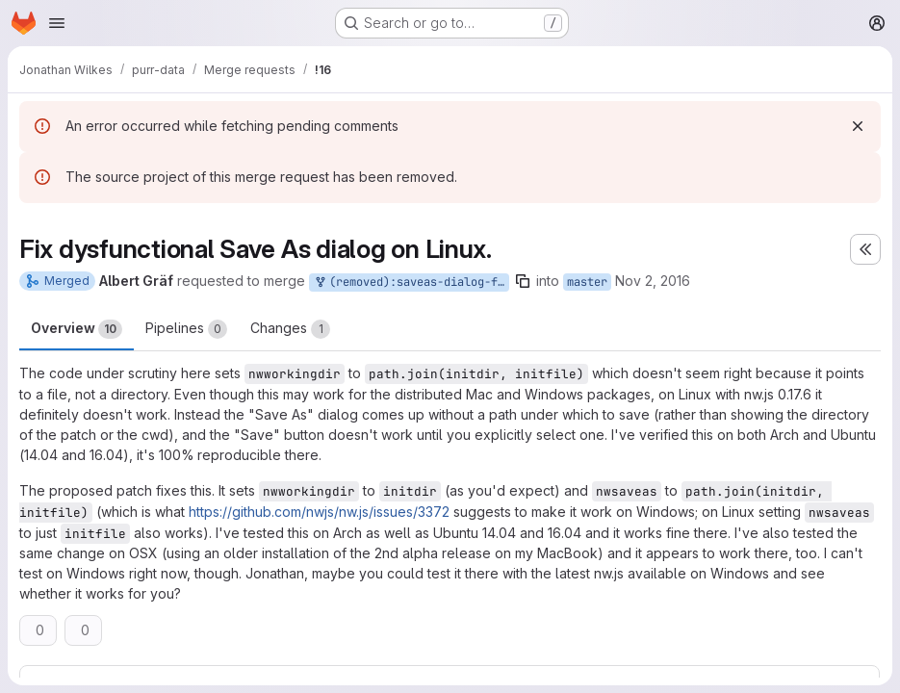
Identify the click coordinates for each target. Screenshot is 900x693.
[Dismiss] (857, 126)
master (587, 282)
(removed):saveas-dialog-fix (411, 282)
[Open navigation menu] (56, 23)
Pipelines (186, 329)
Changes (290, 329)
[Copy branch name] (522, 281)
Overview (76, 329)
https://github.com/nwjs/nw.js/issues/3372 (319, 511)
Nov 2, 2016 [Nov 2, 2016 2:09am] (652, 280)
